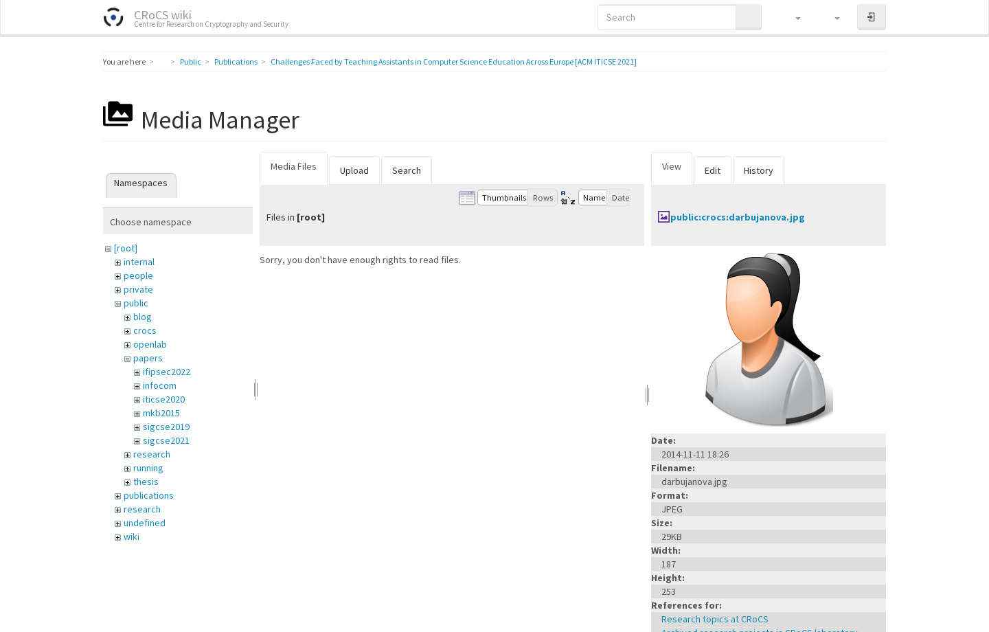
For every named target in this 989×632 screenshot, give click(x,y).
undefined (145, 523)
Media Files (294, 166)
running (148, 468)
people (138, 275)
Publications (236, 61)
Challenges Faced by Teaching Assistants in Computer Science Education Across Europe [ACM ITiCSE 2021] (454, 61)
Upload (354, 170)
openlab (150, 344)
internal (139, 262)
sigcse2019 (166, 426)
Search (406, 170)
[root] (125, 248)
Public (190, 61)
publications (149, 495)
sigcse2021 (166, 440)
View (671, 166)
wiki (131, 536)
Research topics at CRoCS (715, 619)
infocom (160, 385)
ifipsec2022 (166, 371)
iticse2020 (164, 399)
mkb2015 (161, 413)
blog (142, 317)
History (758, 170)
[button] (791, 17)
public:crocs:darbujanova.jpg (737, 217)
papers (148, 358)
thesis (146, 481)
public (136, 303)
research (151, 454)
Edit (712, 170)
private (138, 289)
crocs (145, 330)
